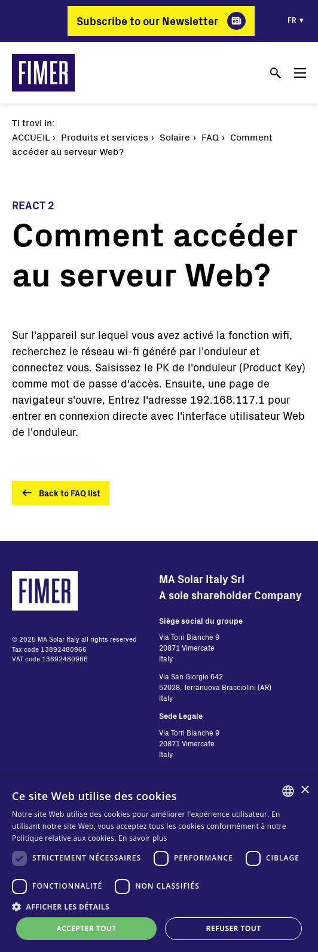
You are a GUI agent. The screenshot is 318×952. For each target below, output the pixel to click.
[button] (159, 907)
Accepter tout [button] (86, 928)
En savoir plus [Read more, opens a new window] (142, 838)
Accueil (31, 136)
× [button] (304, 790)
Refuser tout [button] (233, 928)
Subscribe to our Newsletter (147, 21)
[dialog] (159, 864)
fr (292, 20)
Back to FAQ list (69, 493)
